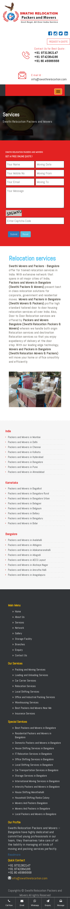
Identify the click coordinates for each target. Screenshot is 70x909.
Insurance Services (25, 713)
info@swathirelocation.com (49, 79)
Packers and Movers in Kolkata (24, 452)
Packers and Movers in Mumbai (24, 437)
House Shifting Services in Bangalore (34, 748)
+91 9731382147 (46, 53)
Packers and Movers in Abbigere (25, 545)
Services (19, 622)
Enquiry (19, 650)
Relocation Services (25, 686)
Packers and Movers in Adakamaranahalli (29, 550)
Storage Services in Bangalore (31, 775)
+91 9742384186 (46, 57)
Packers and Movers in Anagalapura (26, 575)
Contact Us (21, 655)
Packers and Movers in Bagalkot (25, 488)
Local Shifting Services (27, 691)
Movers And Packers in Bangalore (32, 808)
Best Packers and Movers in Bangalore (35, 728)
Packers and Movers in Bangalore (25, 462)
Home (18, 611)
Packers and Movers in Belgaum (25, 508)
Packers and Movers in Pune (23, 467)
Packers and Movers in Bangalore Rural (28, 493)
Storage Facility (23, 639)
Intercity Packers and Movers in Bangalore (37, 787)
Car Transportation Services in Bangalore (36, 770)
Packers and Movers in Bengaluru (25, 518)
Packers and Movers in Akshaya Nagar (28, 565)
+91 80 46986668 (46, 61)
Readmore (14, 854)
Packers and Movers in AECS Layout (27, 560)
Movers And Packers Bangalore (31, 803)
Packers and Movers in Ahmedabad (26, 472)
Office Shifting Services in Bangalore (34, 759)
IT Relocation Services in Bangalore (33, 754)
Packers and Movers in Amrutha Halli (27, 570)
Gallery (18, 633)
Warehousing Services (27, 702)
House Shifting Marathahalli (29, 792)
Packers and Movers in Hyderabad (25, 457)
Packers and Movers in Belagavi (24, 503)
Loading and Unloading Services (31, 675)
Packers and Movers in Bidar (23, 523)
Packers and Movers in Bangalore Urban (29, 498)
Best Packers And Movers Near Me (33, 708)
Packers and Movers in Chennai (24, 447)
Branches (20, 644)
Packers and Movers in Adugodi (24, 555)
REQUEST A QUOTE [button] (58, 41)
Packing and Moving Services (30, 669)
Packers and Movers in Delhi (22, 442)
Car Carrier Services (25, 680)
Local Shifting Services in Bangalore (34, 765)
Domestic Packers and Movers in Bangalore (38, 743)
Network (19, 628)
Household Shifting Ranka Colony (32, 798)
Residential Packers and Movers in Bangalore (33, 735)
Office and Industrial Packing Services (35, 697)
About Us (20, 617)
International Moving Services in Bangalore (37, 781)
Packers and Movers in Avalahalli (25, 540)
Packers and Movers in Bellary (23, 513)
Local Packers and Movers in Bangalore (35, 814)
